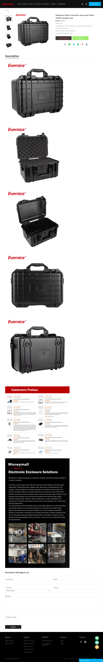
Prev (8, 13)
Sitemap (94, 658)
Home (19, 4)
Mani (97, 643)
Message (7, 596)
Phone (55, 588)
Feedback (79, 658)
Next (8, 51)
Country (8, 588)
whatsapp (78, 44)
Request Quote (63, 38)
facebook (65, 44)
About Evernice (9, 641)
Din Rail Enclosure (29, 649)
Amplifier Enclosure (29, 643)
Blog (62, 641)
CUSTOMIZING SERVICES (46, 644)
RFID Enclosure (28, 652)
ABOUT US (31, 4)
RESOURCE (46, 4)
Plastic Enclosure (28, 646)
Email (55, 579)
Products (24, 4)
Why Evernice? (9, 643)
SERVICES (39, 4)
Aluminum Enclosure (29, 641)
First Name (9, 579)
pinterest (82, 44)
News (62, 643)
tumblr (87, 44)
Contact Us (80, 38)
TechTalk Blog (61, 4)
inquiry (94, 4)
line (69, 44)
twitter (74, 44)
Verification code (10, 617)
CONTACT (53, 4)
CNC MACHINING (47, 641)
